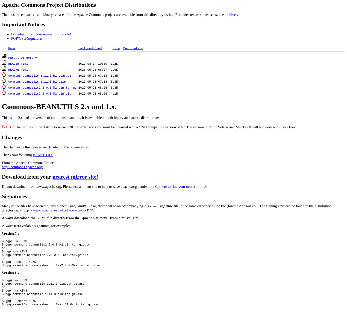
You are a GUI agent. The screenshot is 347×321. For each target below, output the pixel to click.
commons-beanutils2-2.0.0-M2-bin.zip (39, 93)
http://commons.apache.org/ (22, 167)
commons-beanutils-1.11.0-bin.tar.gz (39, 75)
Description (133, 48)
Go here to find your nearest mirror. (181, 186)
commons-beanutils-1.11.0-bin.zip (37, 81)
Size (116, 48)
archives (231, 15)
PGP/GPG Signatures (27, 38)
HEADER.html (18, 63)
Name (11, 48)
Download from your (27, 177)
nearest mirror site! (75, 177)
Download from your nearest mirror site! (41, 34)
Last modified (90, 48)
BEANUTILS (43, 155)
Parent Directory (22, 57)
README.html (18, 69)
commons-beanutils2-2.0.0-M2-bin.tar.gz (42, 87)
